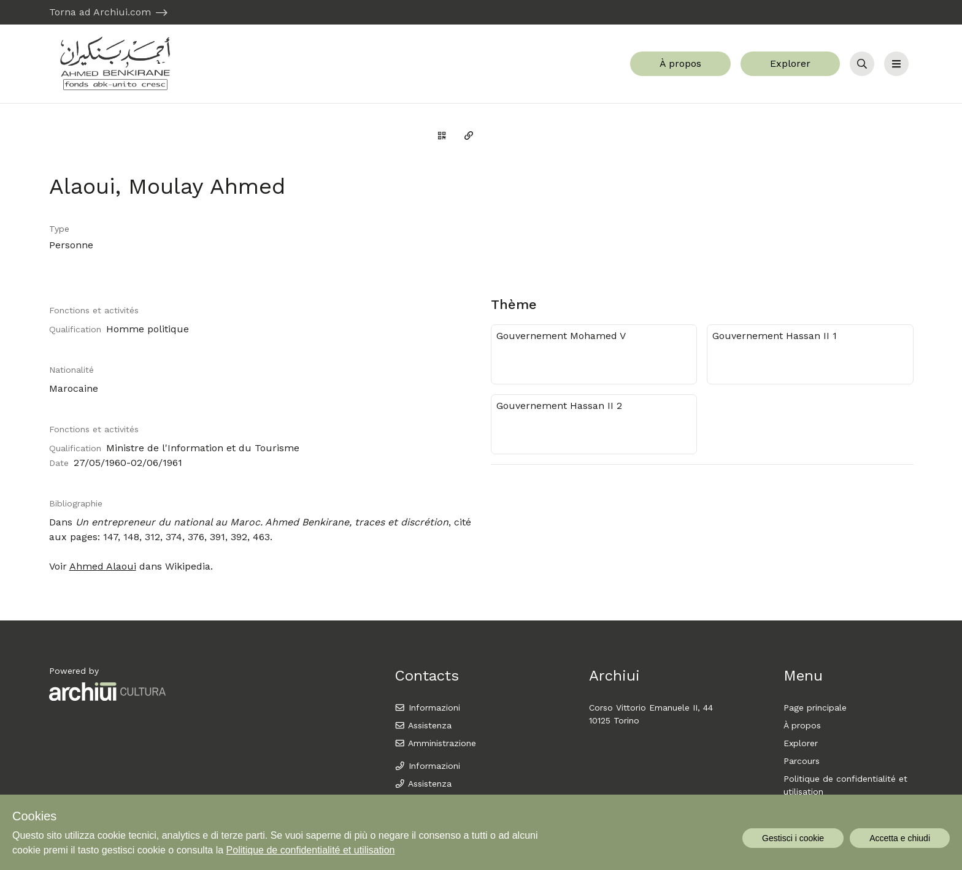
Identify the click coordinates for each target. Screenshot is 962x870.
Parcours (801, 761)
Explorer (790, 63)
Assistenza (423, 725)
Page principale (815, 707)
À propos (680, 63)
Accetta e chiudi (899, 838)
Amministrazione (435, 743)
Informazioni (427, 707)
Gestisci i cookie (793, 838)
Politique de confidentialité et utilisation (310, 850)
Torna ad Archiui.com (100, 12)
